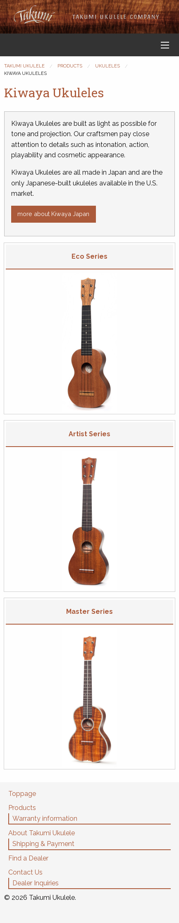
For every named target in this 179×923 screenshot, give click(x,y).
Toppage (22, 794)
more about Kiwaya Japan (53, 213)
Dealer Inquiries (35, 883)
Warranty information (44, 818)
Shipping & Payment (43, 844)
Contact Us (25, 872)
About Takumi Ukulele (41, 833)
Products (22, 808)
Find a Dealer (28, 858)
